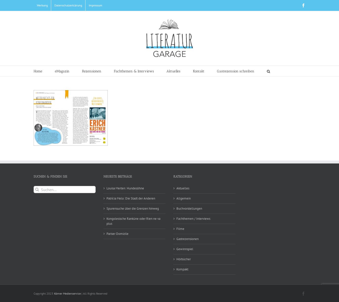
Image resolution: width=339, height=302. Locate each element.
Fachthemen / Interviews (193, 219)
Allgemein (183, 198)
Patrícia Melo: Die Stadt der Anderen (130, 198)
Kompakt (182, 269)
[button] (268, 71)
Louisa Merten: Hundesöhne (125, 188)
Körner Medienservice (67, 293)
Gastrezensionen (187, 239)
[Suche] (37, 189)
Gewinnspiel (184, 249)
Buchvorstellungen (189, 208)
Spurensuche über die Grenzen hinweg (132, 208)
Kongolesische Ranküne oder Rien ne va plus (133, 221)
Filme (180, 229)
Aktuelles (182, 188)
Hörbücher (183, 259)
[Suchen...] (65, 189)
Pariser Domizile (117, 234)
